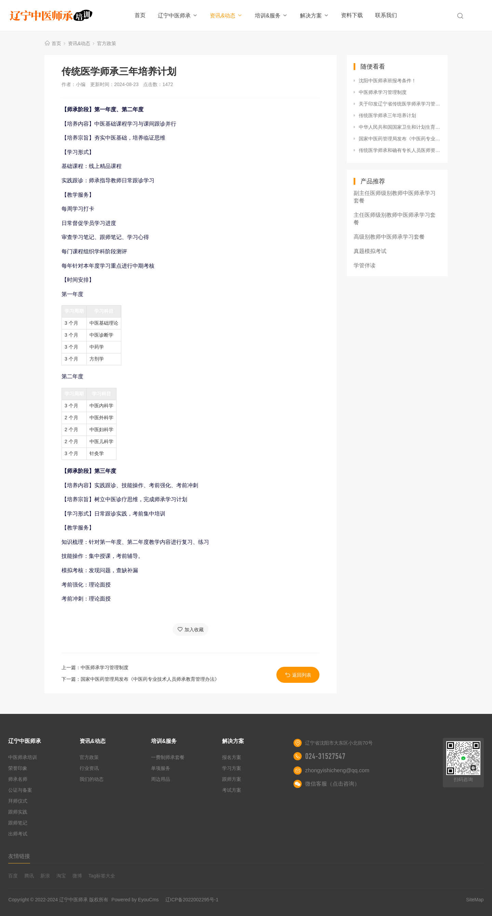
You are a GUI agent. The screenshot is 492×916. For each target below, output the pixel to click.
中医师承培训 (22, 757)
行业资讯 (89, 768)
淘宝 (61, 875)
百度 (13, 875)
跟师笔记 (17, 823)
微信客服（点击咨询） (332, 784)
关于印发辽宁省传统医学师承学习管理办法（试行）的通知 (400, 104)
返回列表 (298, 675)
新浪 (45, 875)
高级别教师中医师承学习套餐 (389, 237)
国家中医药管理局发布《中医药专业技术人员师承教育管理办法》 (150, 679)
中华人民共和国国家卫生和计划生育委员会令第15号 (400, 127)
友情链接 (19, 856)
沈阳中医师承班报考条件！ (387, 80)
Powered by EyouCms (134, 899)
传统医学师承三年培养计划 (387, 115)
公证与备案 (20, 790)
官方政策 (106, 43)
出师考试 (17, 833)
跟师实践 (17, 812)
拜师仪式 (17, 801)
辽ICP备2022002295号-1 (192, 899)
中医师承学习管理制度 (104, 667)
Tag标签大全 (101, 875)
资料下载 (352, 15)
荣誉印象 (17, 768)
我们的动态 (92, 779)
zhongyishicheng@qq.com (337, 770)
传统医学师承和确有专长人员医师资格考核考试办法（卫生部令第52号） (400, 150)
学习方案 (231, 768)
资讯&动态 (226, 15)
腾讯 (29, 875)
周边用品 (160, 779)
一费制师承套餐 (167, 757)
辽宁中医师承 (178, 15)
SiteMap (474, 899)
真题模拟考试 (370, 251)
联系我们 (386, 15)
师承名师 (17, 779)
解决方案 (314, 15)
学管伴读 (364, 265)
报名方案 (231, 757)
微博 (77, 875)
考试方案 (231, 790)
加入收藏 (190, 629)
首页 (140, 15)
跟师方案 (231, 779)
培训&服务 (271, 15)
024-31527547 (325, 756)
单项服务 (160, 768)
